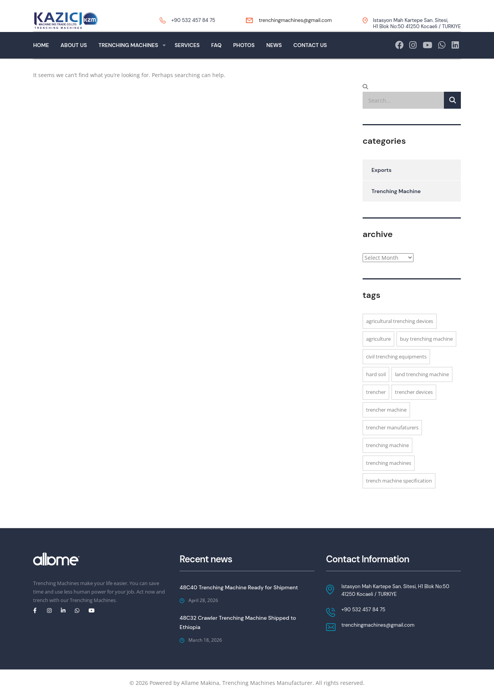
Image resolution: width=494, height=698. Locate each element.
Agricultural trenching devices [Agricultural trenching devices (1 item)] (399, 334)
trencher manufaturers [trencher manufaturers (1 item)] (392, 441)
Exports (381, 183)
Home (41, 59)
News (274, 59)
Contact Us (310, 59)
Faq (216, 59)
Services (187, 59)
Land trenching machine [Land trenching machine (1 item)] (422, 388)
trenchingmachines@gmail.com (295, 20)
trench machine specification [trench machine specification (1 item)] (399, 494)
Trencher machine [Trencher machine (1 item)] (386, 423)
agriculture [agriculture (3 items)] (378, 352)
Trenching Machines (128, 59)
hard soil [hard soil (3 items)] (376, 388)
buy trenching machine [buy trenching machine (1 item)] (426, 352)
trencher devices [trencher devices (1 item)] (414, 405)
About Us (73, 59)
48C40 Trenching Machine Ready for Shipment (239, 587)
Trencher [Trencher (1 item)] (376, 405)
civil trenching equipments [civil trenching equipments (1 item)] (396, 370)
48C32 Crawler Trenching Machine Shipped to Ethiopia (238, 622)
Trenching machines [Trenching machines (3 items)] (388, 476)
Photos (244, 59)
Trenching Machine (396, 205)
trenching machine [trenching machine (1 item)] (387, 459)
